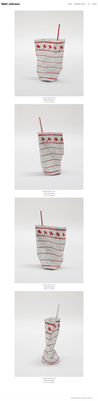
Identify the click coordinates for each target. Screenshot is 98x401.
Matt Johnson (10, 4)
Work (70, 4)
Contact (94, 4)
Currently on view (79, 4)
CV (88, 4)
